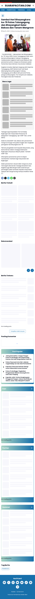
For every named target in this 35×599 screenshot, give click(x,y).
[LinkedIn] (30, 582)
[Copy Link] (14, 178)
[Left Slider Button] (28, 270)
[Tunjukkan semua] (32, 389)
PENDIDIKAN (21, 10)
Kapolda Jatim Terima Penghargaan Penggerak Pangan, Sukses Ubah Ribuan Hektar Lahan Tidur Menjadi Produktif (19, 379)
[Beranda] (2, 15)
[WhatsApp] (11, 178)
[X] (5, 178)
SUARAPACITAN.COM (18, 5)
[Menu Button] (2, 5)
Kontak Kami (20, 592)
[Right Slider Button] (33, 10)
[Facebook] (2, 178)
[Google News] (21, 582)
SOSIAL (29, 10)
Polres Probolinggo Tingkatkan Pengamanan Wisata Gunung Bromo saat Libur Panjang (17, 372)
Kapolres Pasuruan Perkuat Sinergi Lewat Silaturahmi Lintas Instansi (17, 367)
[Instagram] (13, 582)
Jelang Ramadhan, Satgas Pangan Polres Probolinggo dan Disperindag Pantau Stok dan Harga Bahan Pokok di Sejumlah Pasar (18, 357)
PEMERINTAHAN (11, 10)
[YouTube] (17, 582)
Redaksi (13, 592)
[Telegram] (8, 178)
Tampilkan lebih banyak (17, 331)
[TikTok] (26, 582)
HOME (3, 10)
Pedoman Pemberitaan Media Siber (17, 594)
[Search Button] (33, 5)
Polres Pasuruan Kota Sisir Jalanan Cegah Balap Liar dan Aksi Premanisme (18, 363)
